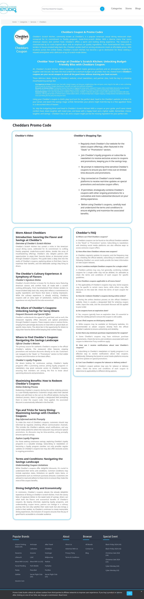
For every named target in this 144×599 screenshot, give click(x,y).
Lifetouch (18, 557)
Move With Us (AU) (21, 562)
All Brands (89, 544)
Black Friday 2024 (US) (113, 549)
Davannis (18, 553)
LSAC (32, 557)
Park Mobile (34, 566)
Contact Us (89, 549)
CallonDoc (33, 549)
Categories (116, 8)
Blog (87, 553)
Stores (129, 8)
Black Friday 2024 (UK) (113, 544)
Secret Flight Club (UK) (36, 575)
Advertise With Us (71, 549)
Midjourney (49, 557)
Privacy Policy (70, 553)
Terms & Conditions (72, 557)
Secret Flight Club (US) (51, 575)
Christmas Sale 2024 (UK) (113, 554)
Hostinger (48, 553)
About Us (68, 544)
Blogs (138, 8)
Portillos (48, 570)
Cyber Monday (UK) (112, 566)
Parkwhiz (48, 566)
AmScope (33, 544)
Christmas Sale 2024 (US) (113, 560)
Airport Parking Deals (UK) (20, 545)
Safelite (17, 574)
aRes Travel (49, 544)
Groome (33, 553)
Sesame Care (19, 581)
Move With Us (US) (36, 562)
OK (130, 593)
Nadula (47, 562)
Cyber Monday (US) (112, 570)
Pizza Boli (33, 570)
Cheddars (48, 549)
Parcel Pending (20, 566)
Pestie (17, 570)
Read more (63, 595)
